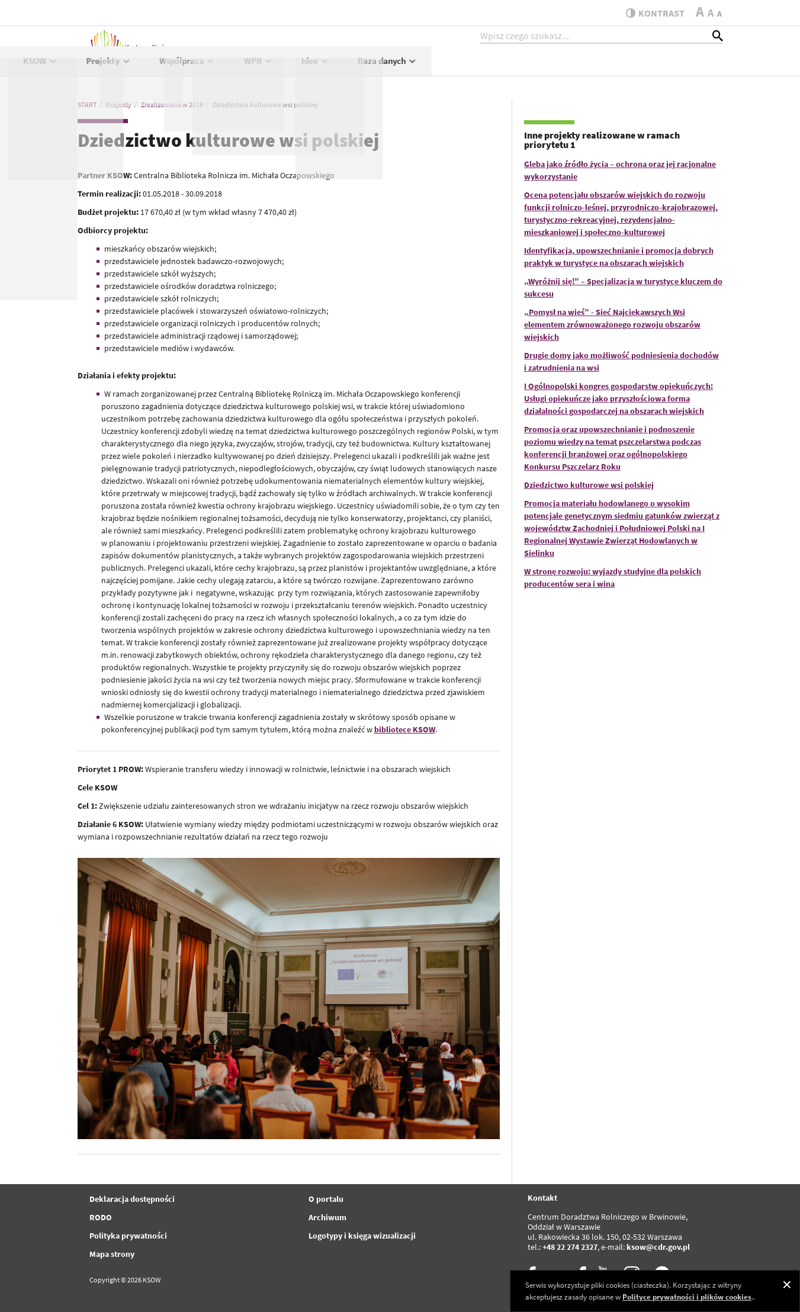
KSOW (331, 69)
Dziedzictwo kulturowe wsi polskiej (589, 485)
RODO (100, 1217)
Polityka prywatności (128, 1235)
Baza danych (679, 69)
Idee (607, 69)
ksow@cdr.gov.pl (658, 1247)
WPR (549, 69)
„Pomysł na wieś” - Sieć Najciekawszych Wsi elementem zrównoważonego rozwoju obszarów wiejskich (612, 324)
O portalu (326, 1199)
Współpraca (479, 69)
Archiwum (327, 1217)
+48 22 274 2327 (569, 1247)
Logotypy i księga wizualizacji (362, 1235)
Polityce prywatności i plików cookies (686, 1297)
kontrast (651, 13)
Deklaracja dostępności (132, 1199)
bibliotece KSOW (404, 729)
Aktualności (264, 69)
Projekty (400, 69)
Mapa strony (111, 1254)
